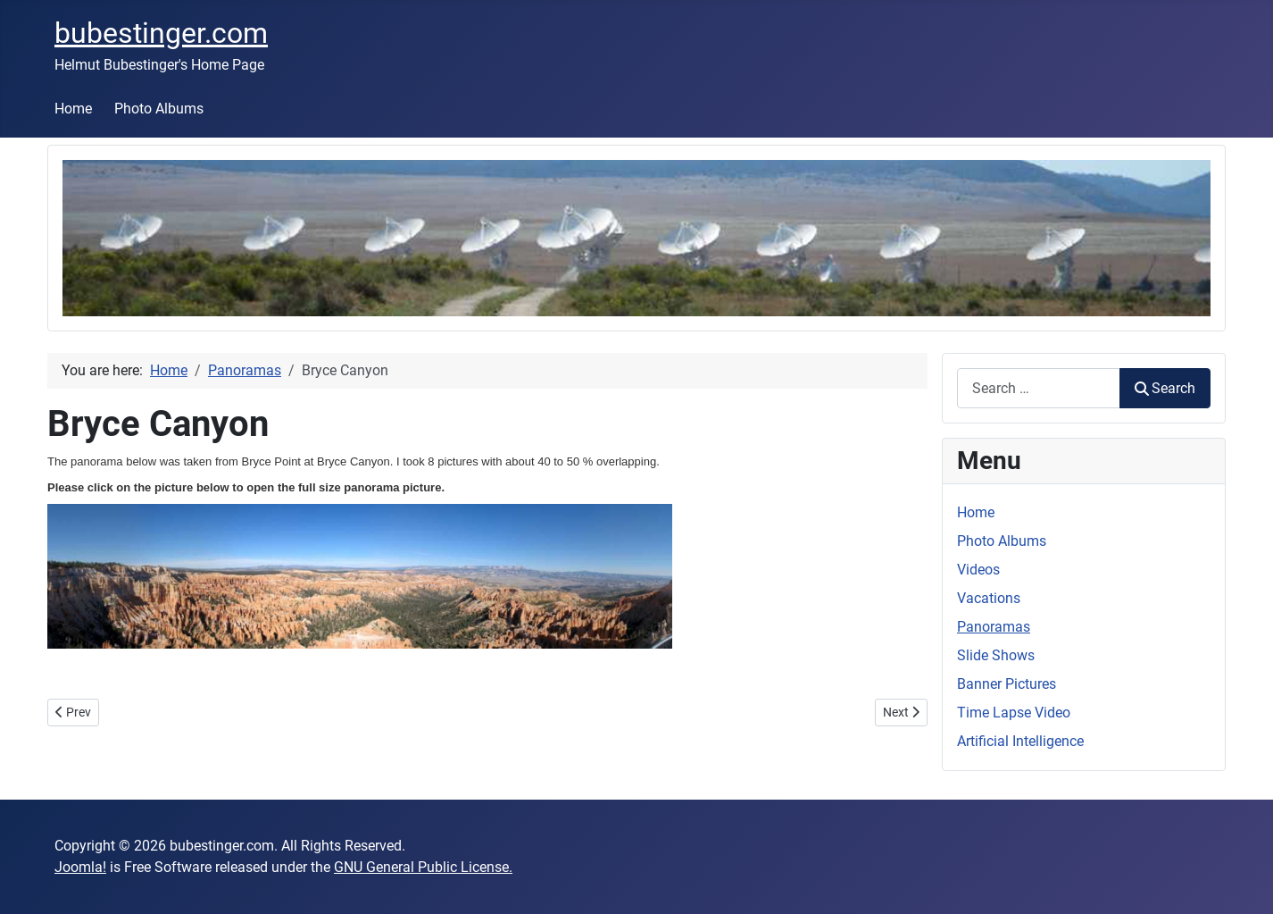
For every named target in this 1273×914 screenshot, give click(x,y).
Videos (978, 569)
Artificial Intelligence (1020, 741)
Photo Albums (159, 108)
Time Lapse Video (1013, 712)
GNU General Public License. (423, 867)
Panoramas (993, 626)
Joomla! (80, 867)
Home (73, 108)
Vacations (988, 598)
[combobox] (1038, 388)
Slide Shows (996, 655)
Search (1165, 388)
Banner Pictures (1006, 683)
